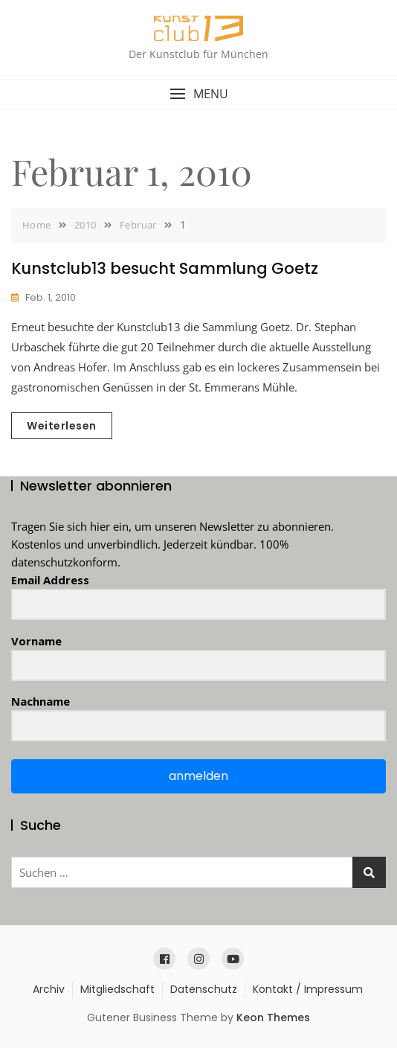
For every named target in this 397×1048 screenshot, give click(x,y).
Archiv (49, 989)
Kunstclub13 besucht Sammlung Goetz (164, 268)
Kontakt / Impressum (308, 989)
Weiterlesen (62, 425)
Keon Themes (273, 1017)
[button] (198, 94)
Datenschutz (203, 989)
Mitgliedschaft (117, 989)
